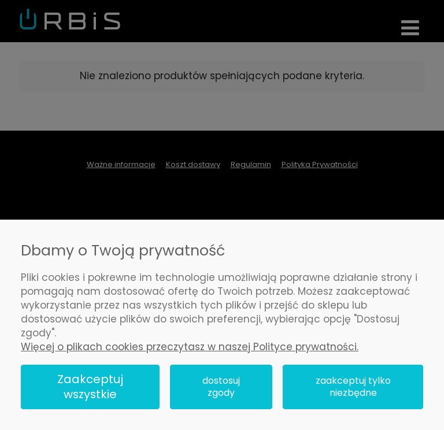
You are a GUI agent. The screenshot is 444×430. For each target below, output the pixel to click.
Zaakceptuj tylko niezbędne (353, 387)
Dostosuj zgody (221, 387)
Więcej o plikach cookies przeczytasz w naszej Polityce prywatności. (189, 347)
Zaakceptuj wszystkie (90, 387)
